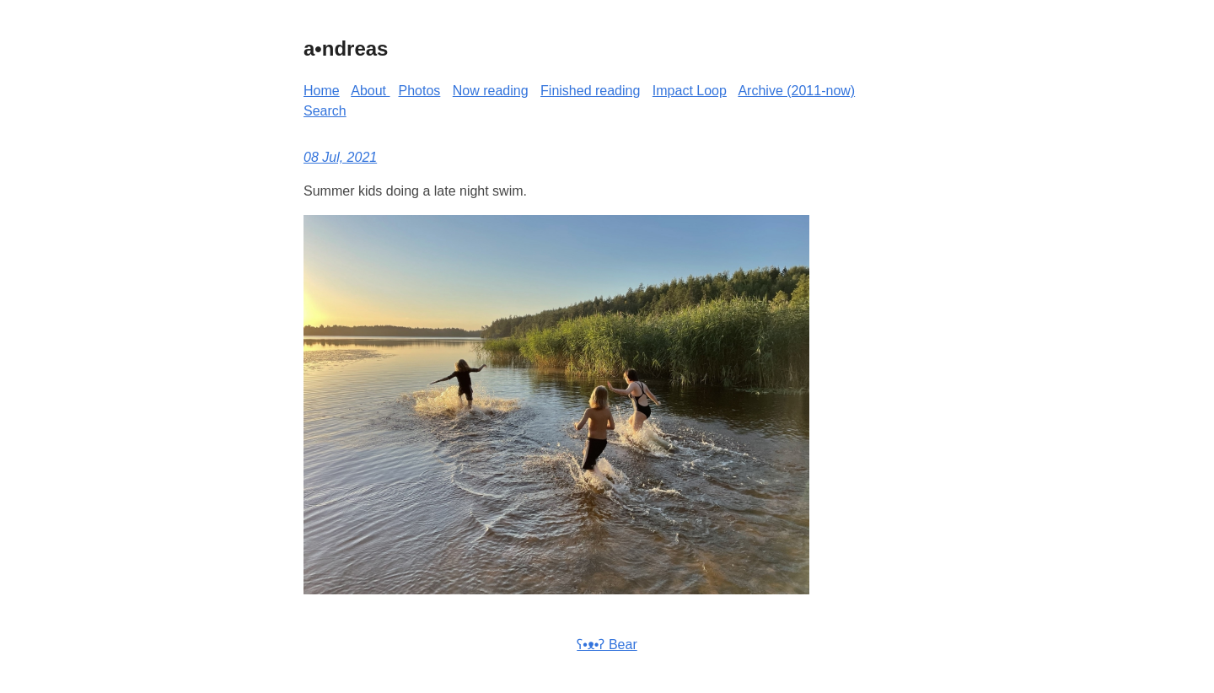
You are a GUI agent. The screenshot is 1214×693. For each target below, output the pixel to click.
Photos (420, 90)
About (370, 90)
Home (322, 90)
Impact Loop (690, 90)
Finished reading (590, 90)
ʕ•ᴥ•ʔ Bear (607, 644)
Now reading (491, 90)
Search (325, 111)
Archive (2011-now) (796, 90)
